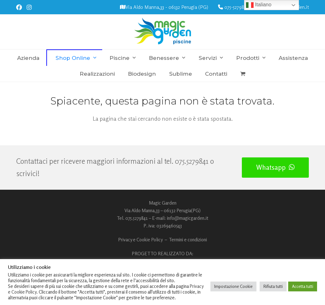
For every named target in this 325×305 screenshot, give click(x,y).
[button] (242, 74)
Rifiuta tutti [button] (273, 286)
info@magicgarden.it (187, 218)
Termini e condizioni (188, 240)
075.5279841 (192, 161)
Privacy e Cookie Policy (140, 240)
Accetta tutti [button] (302, 286)
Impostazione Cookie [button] (233, 286)
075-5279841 (236, 7)
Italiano (258, 5)
